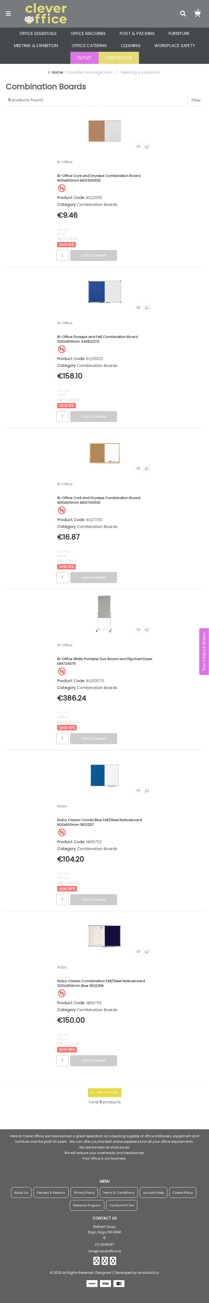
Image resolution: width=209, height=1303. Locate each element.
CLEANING (131, 45)
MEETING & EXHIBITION (36, 45)
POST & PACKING (137, 33)
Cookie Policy (182, 1192)
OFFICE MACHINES (88, 33)
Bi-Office (65, 162)
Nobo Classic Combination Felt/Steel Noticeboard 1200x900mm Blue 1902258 (101, 983)
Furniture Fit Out (122, 1205)
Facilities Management (90, 72)
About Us (21, 1192)
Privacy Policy (84, 1192)
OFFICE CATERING (89, 45)
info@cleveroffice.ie (104, 1251)
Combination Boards (97, 204)
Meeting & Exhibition (140, 72)
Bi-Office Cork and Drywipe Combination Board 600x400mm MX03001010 (98, 178)
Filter (196, 100)
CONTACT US (118, 58)
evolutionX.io (148, 1272)
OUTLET (84, 58)
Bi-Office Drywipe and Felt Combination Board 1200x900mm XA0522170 (97, 339)
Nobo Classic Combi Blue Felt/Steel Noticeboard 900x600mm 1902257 (99, 822)
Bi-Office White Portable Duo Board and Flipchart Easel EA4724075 (104, 661)
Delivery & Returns (51, 1192)
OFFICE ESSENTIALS (38, 33)
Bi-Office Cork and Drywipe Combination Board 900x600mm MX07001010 (98, 500)
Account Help (153, 1192)
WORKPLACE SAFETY (174, 45)
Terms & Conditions (118, 1192)
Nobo (62, 806)
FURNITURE (179, 33)
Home (55, 72)
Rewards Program (87, 1205)
